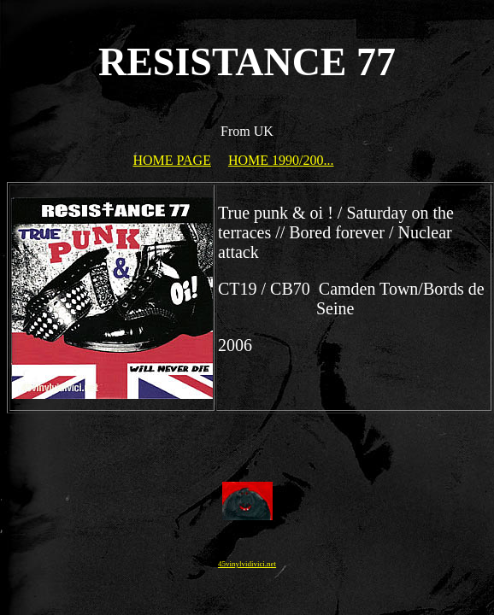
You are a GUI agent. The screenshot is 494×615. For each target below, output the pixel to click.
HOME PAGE (172, 160)
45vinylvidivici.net (247, 563)
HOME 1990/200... (281, 160)
